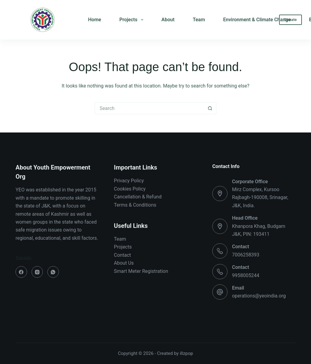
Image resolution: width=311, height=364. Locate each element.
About (168, 19)
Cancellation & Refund (138, 197)
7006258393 (245, 255)
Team (199, 19)
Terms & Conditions (135, 205)
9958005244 (245, 275)
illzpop (186, 353)
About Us (124, 263)
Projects (132, 19)
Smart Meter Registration (141, 271)
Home (94, 19)
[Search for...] (149, 108)
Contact (122, 255)
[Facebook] (21, 272)
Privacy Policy (129, 181)
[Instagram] (37, 272)
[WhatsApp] (53, 272)
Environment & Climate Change (257, 19)
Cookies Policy (129, 189)
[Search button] (210, 108)
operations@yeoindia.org (259, 296)
